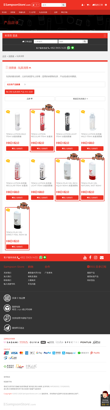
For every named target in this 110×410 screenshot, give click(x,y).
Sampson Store (14, 266)
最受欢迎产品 (92, 276)
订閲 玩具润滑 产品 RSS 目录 (19, 92)
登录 (15, 35)
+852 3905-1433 (57, 48)
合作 (47, 266)
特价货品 (91, 280)
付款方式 (7, 349)
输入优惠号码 (9, 284)
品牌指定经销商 (9, 339)
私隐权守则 (8, 382)
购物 (30, 266)
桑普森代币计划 (34, 273)
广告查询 (48, 273)
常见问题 (31, 284)
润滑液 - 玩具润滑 (20, 67)
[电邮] (70, 41)
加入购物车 (17, 148)
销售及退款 (32, 276)
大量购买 (31, 280)
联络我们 (7, 280)
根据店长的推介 (80, 99)
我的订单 (97, 5)
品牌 (29, 99)
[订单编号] (46, 41)
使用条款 (7, 377)
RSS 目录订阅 (96, 266)
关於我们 (7, 273)
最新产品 (91, 273)
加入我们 (7, 276)
